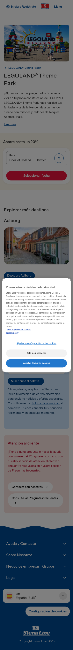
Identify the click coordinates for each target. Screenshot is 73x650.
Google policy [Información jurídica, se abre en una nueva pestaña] (12, 333)
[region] (36, 325)
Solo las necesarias (36, 353)
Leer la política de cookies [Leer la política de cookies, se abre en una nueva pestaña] (19, 329)
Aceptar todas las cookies (36, 363)
